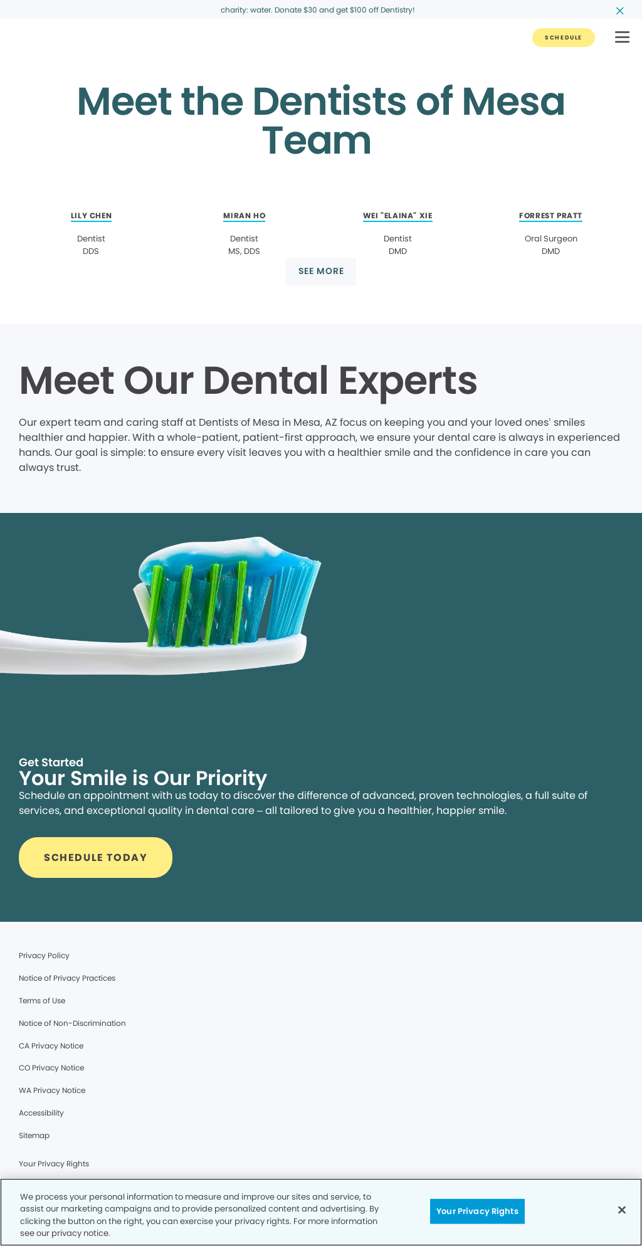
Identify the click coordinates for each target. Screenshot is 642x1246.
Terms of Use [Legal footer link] (42, 1000)
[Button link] (563, 37)
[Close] (622, 1209)
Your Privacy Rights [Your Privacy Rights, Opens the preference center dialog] (477, 1211)
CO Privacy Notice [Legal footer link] (51, 1067)
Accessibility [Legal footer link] (41, 1112)
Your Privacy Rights (54, 1163)
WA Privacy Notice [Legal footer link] (52, 1090)
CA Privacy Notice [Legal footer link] (51, 1045)
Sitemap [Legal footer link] (34, 1135)
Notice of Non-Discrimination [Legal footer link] (72, 1023)
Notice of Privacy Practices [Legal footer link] (67, 978)
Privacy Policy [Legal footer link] (44, 955)
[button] (622, 37)
